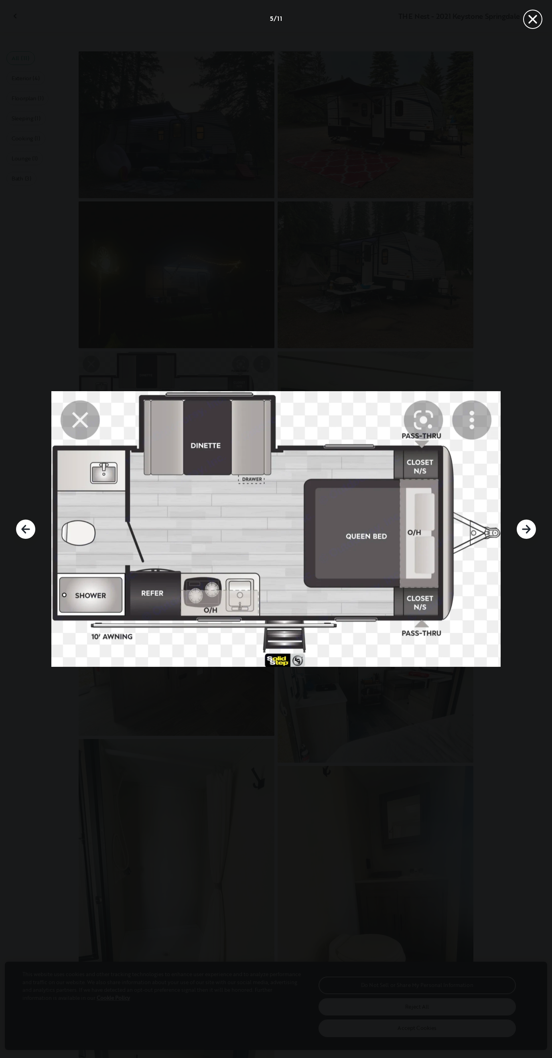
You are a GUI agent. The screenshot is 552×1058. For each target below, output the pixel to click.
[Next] (526, 529)
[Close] (532, 19)
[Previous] (25, 529)
